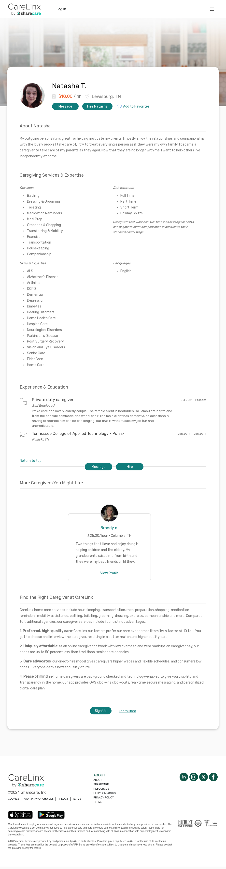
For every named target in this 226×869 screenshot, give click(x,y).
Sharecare (101, 784)
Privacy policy (104, 797)
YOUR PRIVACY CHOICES (38, 798)
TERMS (76, 798)
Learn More (127, 711)
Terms (98, 802)
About (98, 780)
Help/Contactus (105, 793)
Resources (101, 788)
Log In (61, 9)
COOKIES (13, 798)
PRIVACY (63, 798)
